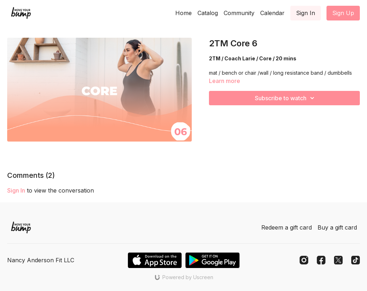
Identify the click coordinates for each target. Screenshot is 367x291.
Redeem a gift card (286, 227)
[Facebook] (321, 260)
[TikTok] (355, 260)
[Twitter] (338, 260)
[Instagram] (304, 260)
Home (183, 13)
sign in (16, 190)
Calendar (272, 13)
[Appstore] (154, 260)
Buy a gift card (337, 227)
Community (239, 13)
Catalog (207, 13)
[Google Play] (212, 260)
